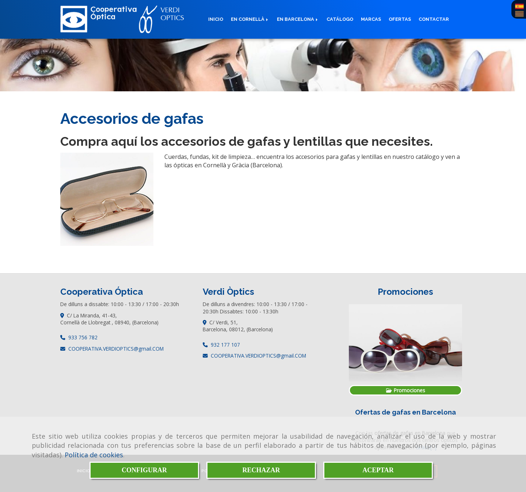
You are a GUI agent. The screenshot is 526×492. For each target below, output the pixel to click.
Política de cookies (94, 454)
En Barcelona (298, 19)
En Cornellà (250, 19)
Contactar (434, 19)
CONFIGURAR (144, 470)
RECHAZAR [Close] (261, 470)
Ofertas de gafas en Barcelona (405, 412)
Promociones (405, 390)
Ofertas (400, 19)
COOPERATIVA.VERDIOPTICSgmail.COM (116, 348)
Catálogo (340, 19)
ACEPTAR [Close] (378, 470)
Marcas (371, 19)
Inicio (215, 19)
